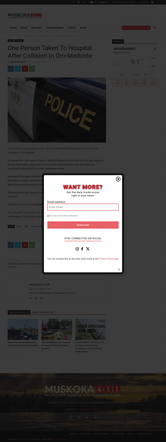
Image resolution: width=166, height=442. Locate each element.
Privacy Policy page (109, 259)
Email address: (56, 202)
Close (118, 179)
